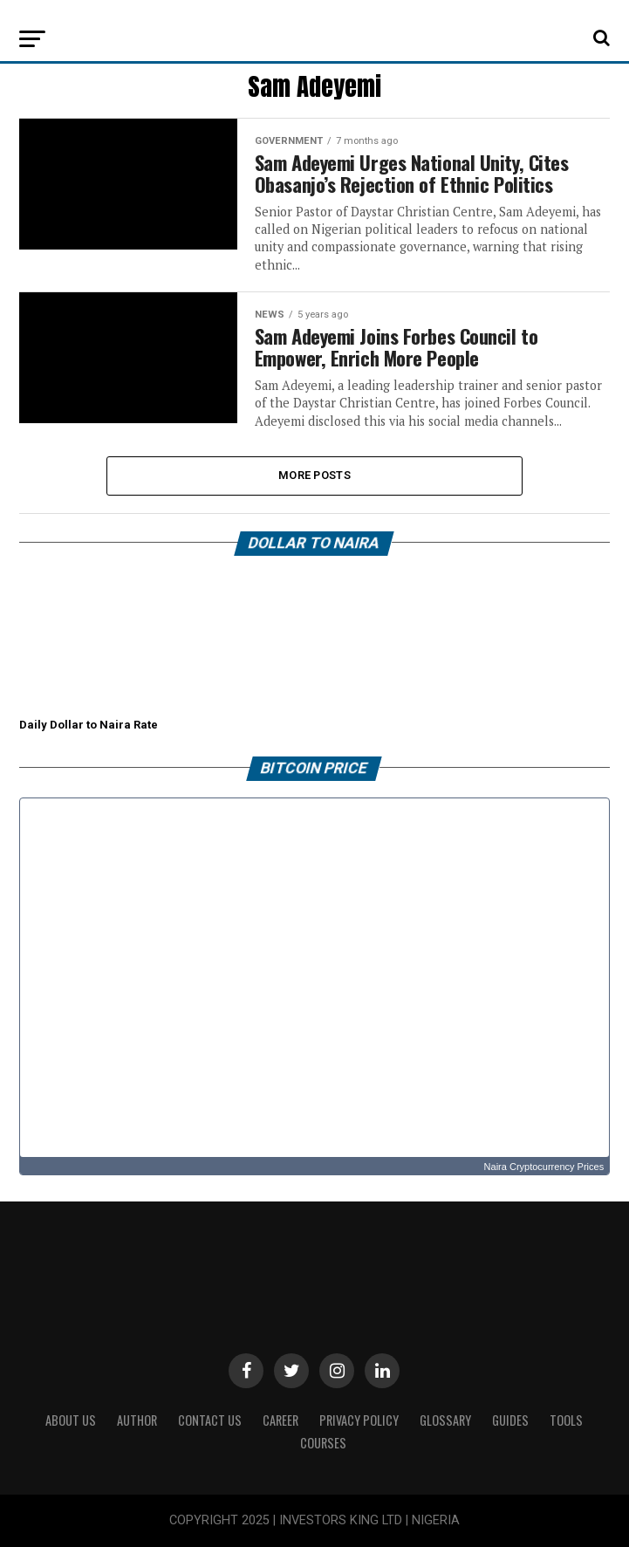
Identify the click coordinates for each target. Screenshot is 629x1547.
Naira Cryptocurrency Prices (544, 1166)
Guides (510, 1420)
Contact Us (210, 1420)
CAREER (280, 1420)
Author (137, 1420)
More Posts (314, 475)
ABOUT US (70, 1420)
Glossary (445, 1420)
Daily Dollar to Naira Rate (88, 724)
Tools (566, 1420)
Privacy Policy (359, 1420)
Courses (323, 1443)
